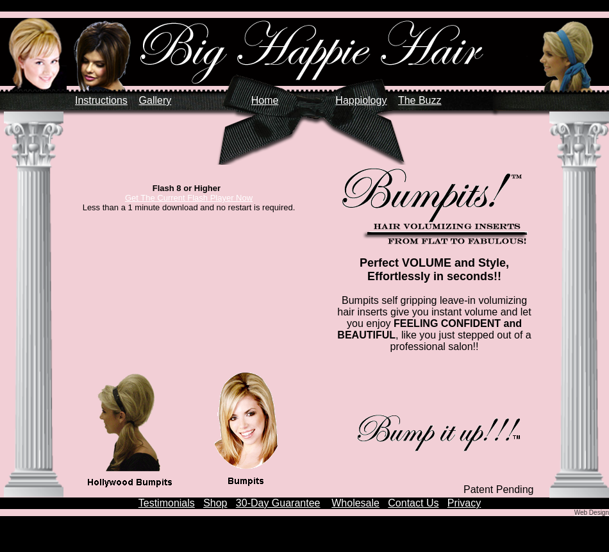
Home (265, 100)
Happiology (361, 100)
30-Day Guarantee (278, 503)
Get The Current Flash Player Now (189, 198)
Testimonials (166, 503)
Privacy (464, 503)
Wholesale (355, 503)
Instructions (101, 100)
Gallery (155, 100)
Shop (215, 503)
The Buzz (420, 100)
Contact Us (413, 503)
